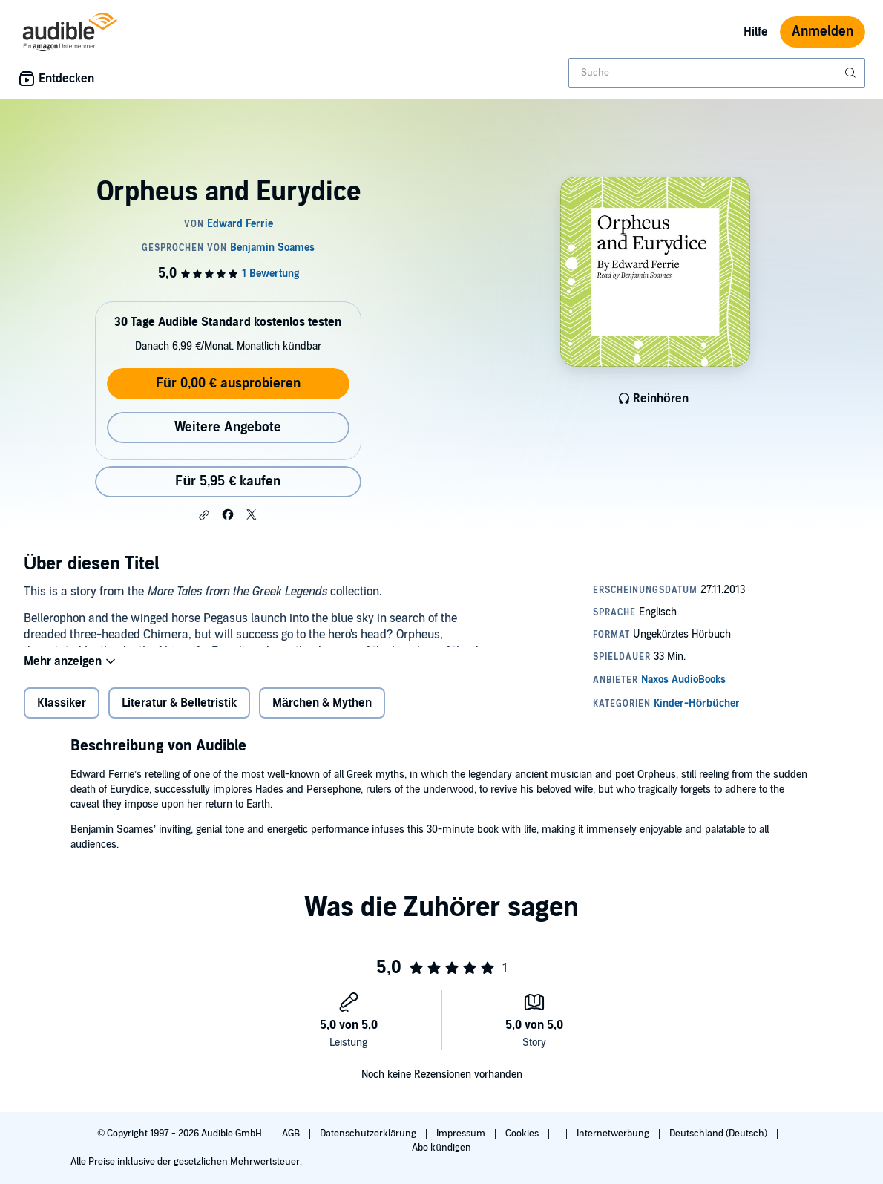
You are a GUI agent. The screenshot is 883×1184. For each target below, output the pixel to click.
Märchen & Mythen (322, 714)
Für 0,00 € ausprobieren (228, 383)
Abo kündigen (441, 1148)
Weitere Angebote (227, 427)
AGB (292, 1133)
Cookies (523, 1133)
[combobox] (716, 73)
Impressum (462, 1133)
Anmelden (822, 31)
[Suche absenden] (851, 73)
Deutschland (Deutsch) (719, 1133)
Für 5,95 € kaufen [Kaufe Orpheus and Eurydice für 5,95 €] (227, 481)
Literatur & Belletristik (179, 714)
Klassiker (61, 714)
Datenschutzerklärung (369, 1133)
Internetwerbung (614, 1133)
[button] (204, 515)
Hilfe (756, 31)
